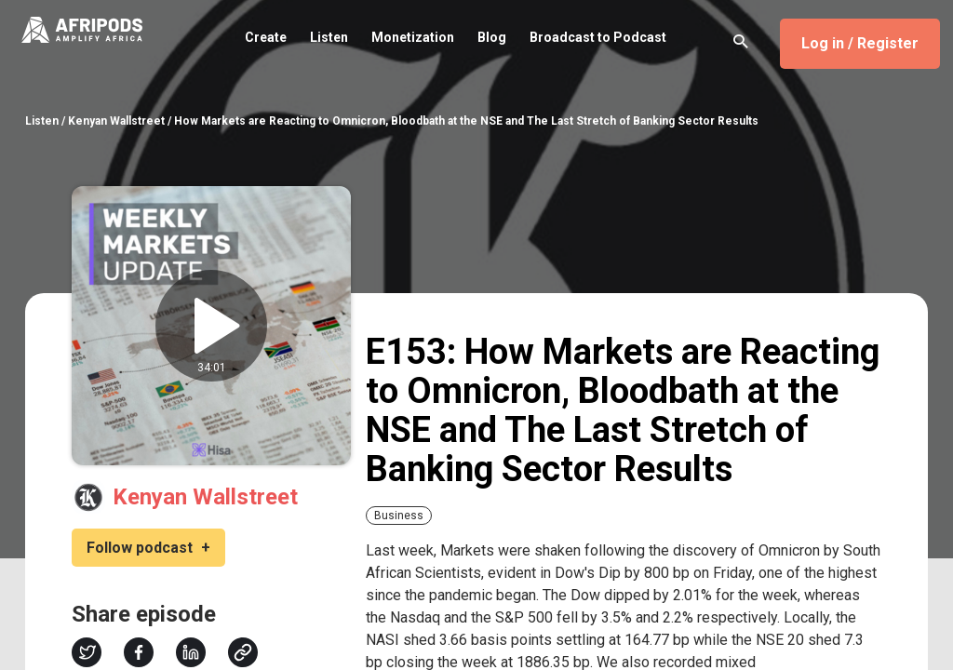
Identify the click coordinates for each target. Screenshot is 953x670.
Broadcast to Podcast (598, 38)
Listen (329, 38)
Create (266, 38)
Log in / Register (860, 43)
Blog (491, 38)
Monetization (412, 38)
